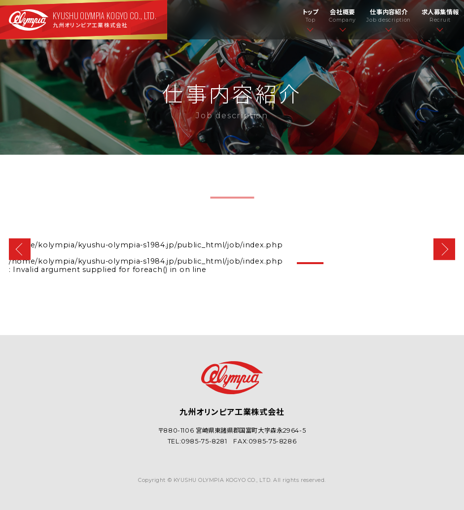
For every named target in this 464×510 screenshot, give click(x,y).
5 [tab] (433, 263)
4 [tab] (403, 263)
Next (444, 249)
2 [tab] (341, 263)
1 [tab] (310, 263)
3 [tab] (371, 263)
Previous (20, 249)
